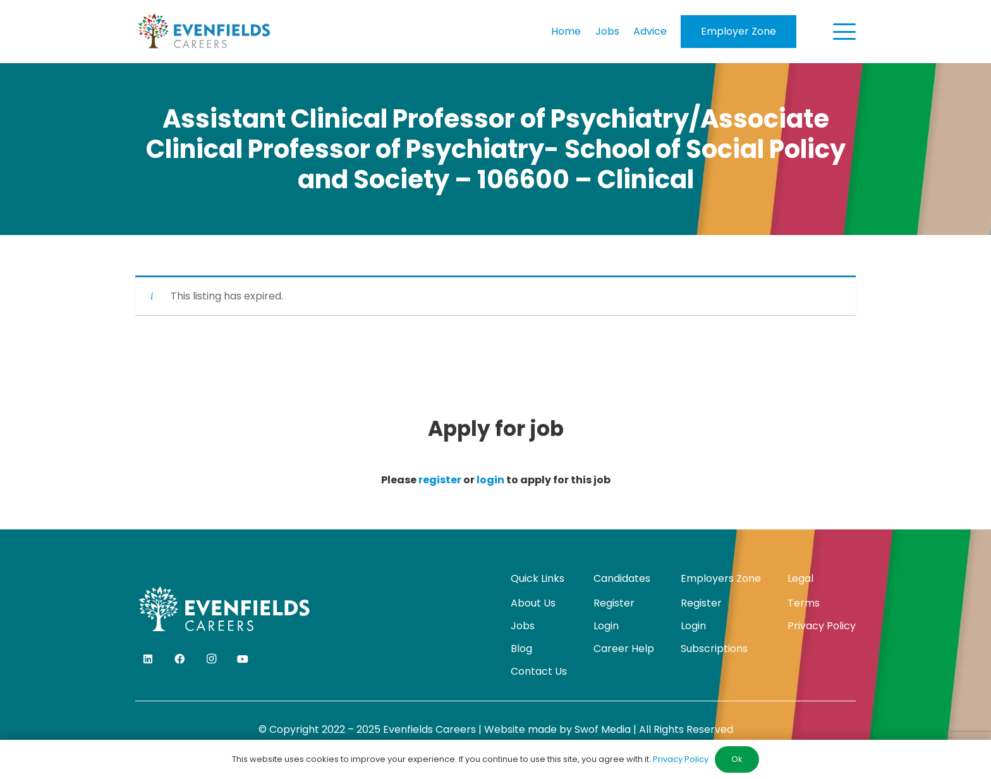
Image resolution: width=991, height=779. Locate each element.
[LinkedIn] (148, 659)
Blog (521, 648)
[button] (844, 31)
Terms (803, 603)
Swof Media (603, 729)
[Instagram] (211, 659)
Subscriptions (714, 648)
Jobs (523, 626)
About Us (533, 603)
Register (614, 603)
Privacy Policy (821, 626)
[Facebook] (179, 659)
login (490, 480)
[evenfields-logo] (203, 31)
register (439, 480)
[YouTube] (242, 659)
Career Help (623, 648)
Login (606, 626)
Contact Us (539, 671)
